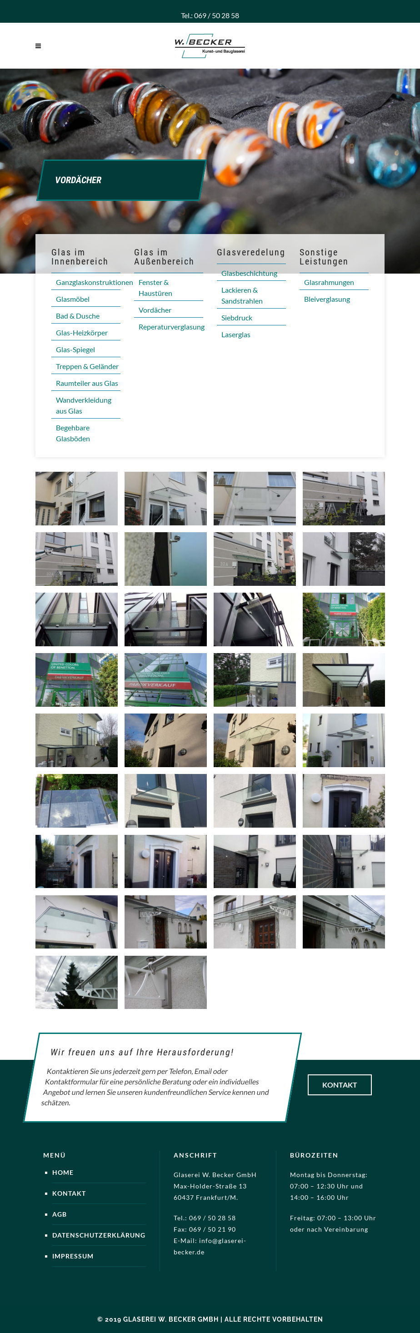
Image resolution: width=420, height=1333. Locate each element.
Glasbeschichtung (249, 273)
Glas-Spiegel (75, 349)
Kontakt (339, 1084)
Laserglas (235, 334)
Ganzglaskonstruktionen (94, 282)
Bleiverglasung (327, 299)
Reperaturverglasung (172, 326)
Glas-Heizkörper (82, 332)
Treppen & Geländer (87, 366)
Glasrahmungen (329, 282)
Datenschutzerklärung (98, 1235)
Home (63, 1172)
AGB (59, 1214)
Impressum (73, 1256)
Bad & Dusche (78, 315)
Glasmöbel (73, 299)
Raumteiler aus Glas (87, 383)
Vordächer (155, 309)
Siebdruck (236, 317)
